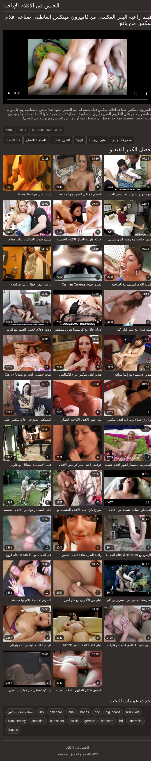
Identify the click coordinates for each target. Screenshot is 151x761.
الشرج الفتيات (59, 140)
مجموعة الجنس (120, 140)
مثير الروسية (95, 140)
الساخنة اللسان (34, 140)
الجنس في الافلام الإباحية (29, 5)
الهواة (77, 140)
